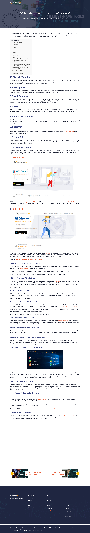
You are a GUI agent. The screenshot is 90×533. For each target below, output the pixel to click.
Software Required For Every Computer (21, 67)
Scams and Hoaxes (27, 530)
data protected (70, 131)
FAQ (29, 502)
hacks (69, 82)
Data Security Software (62, 529)
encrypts (47, 253)
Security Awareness (46, 18)
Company (73, 2)
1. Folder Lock (15, 57)
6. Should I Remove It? (17, 49)
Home (48, 498)
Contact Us (49, 508)
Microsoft (57, 281)
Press (66, 500)
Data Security (33, 529)
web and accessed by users (51, 409)
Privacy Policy (68, 511)
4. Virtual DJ (15, 52)
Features (30, 500)
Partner (48, 505)
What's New (31, 510)
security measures (63, 320)
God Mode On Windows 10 (19, 61)
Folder (15, 208)
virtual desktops (24, 268)
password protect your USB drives (30, 202)
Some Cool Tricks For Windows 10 (20, 58)
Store (56, 2)
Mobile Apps (39, 2)
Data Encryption (40, 529)
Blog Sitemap (50, 511)
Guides (64, 2)
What (29, 498)
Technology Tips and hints (58, 18)
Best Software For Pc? (17, 70)
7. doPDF (14, 47)
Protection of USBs (70, 202)
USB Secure (18, 157)
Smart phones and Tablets (47, 527)
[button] (78, 2)
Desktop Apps (28, 2)
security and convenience (70, 306)
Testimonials (31, 507)
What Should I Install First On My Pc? (21, 68)
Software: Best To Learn (18, 73)
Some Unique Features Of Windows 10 (21, 63)
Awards (30, 505)
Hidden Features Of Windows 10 (20, 60)
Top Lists (66, 18)
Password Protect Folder (70, 514)
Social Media (53, 529)
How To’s (47, 529)
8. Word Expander (16, 46)
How (34, 498)
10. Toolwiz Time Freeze (17, 42)
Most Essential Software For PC (19, 65)
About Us (49, 500)
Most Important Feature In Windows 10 (22, 64)
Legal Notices (68, 508)
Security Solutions (36, 527)
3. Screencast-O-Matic (17, 54)
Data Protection (40, 530)
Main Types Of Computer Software (21, 71)
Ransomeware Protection (70, 516)
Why (32, 498)
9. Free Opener (15, 44)
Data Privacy (71, 529)
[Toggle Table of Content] (29, 41)
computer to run (42, 399)
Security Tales (26, 529)
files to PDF (64, 109)
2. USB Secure (15, 55)
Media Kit (67, 505)
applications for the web (68, 415)
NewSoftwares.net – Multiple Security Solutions (29, 259)
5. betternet (14, 50)
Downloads (49, 2)
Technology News (70, 527)
